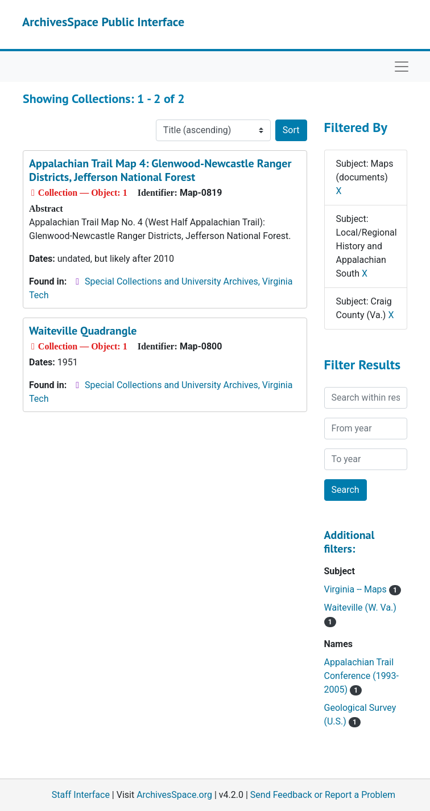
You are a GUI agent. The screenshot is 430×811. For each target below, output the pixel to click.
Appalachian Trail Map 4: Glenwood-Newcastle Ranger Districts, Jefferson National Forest (160, 170)
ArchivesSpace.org (174, 794)
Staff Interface (81, 794)
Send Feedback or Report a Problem (322, 794)
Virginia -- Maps (363, 589)
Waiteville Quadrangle (83, 330)
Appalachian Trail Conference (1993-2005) (361, 676)
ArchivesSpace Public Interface (103, 22)
